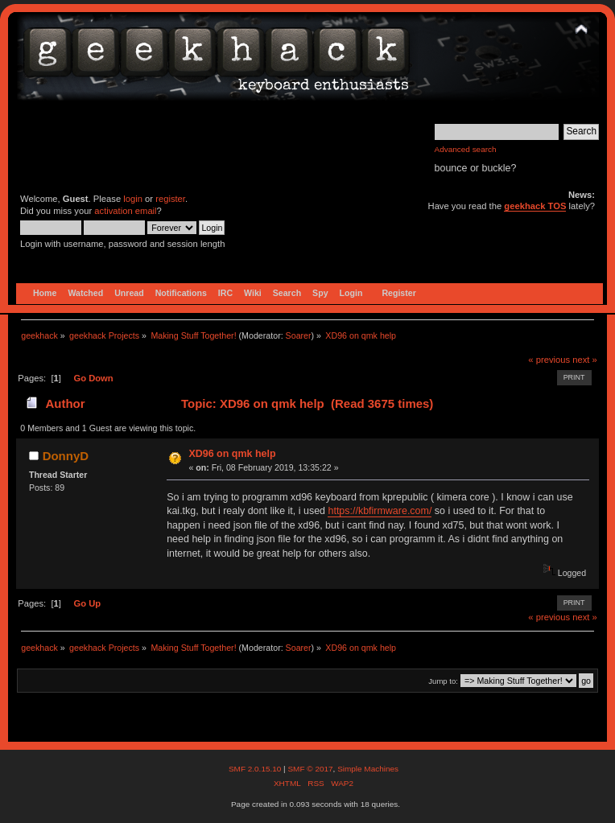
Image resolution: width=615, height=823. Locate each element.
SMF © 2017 (309, 768)
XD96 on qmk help (231, 453)
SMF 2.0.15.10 (256, 768)
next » (584, 359)
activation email (125, 211)
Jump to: (443, 681)
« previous (549, 359)
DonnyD (66, 456)
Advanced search (466, 149)
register (170, 199)
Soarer (299, 335)
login (132, 199)
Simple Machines (367, 768)
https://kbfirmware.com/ (379, 510)
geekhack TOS (535, 206)
